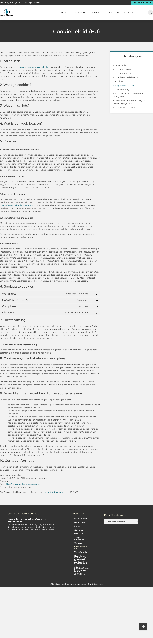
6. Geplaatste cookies (123, 85)
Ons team (113, 12)
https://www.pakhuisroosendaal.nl (31, 67)
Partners (62, 12)
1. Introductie (119, 65)
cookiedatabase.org (53, 492)
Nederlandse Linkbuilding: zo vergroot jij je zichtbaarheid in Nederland (81, 559)
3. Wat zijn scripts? (122, 73)
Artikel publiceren (78, 538)
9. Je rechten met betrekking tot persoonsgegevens (129, 102)
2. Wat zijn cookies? (123, 69)
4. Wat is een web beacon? (126, 77)
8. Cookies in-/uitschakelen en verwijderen (128, 95)
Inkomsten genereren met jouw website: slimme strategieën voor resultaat (81, 569)
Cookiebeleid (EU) (79, 547)
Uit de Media (79, 522)
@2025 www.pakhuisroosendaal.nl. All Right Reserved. (76, 582)
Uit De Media (80, 12)
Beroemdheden (81, 518)
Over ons (97, 12)
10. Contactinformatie (124, 107)
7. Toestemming (121, 89)
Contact (128, 12)
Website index (80, 552)
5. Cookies (118, 81)
